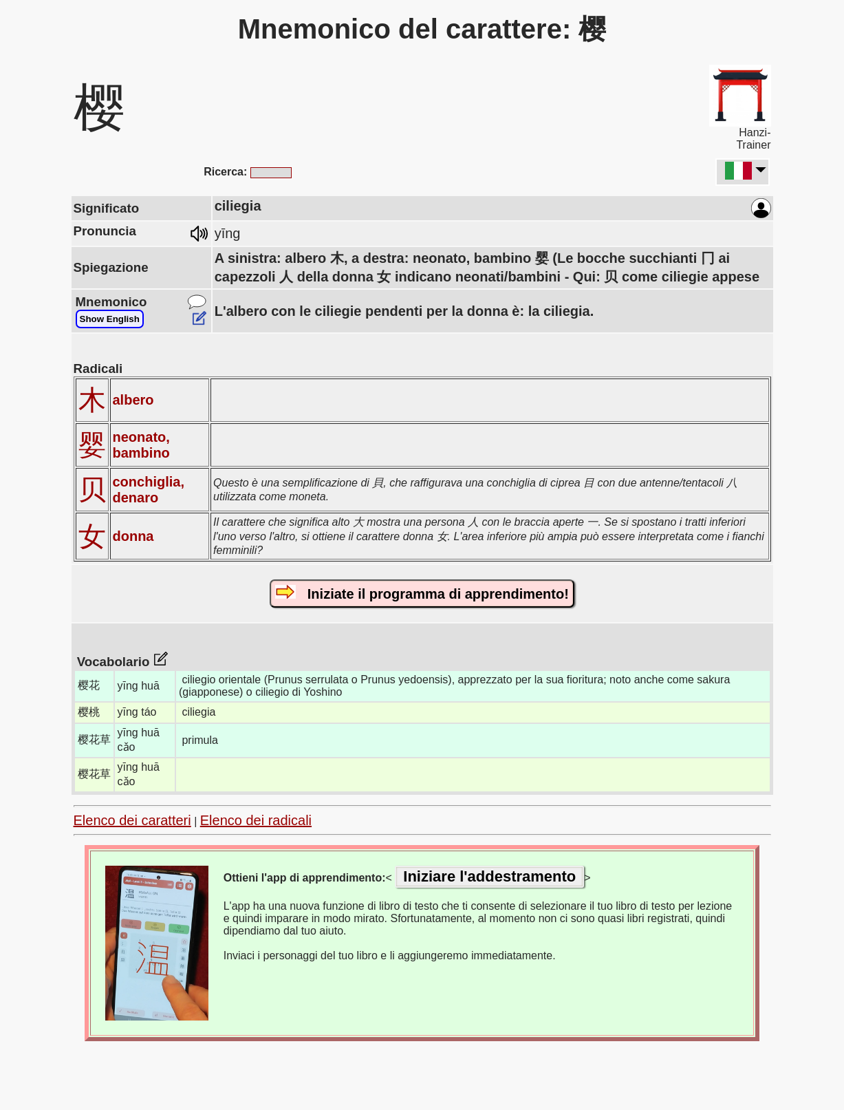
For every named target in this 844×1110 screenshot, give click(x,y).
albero (133, 399)
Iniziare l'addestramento (489, 876)
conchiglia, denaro (148, 489)
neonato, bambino (141, 444)
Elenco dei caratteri (132, 820)
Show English (110, 319)
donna (133, 536)
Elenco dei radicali (256, 820)
